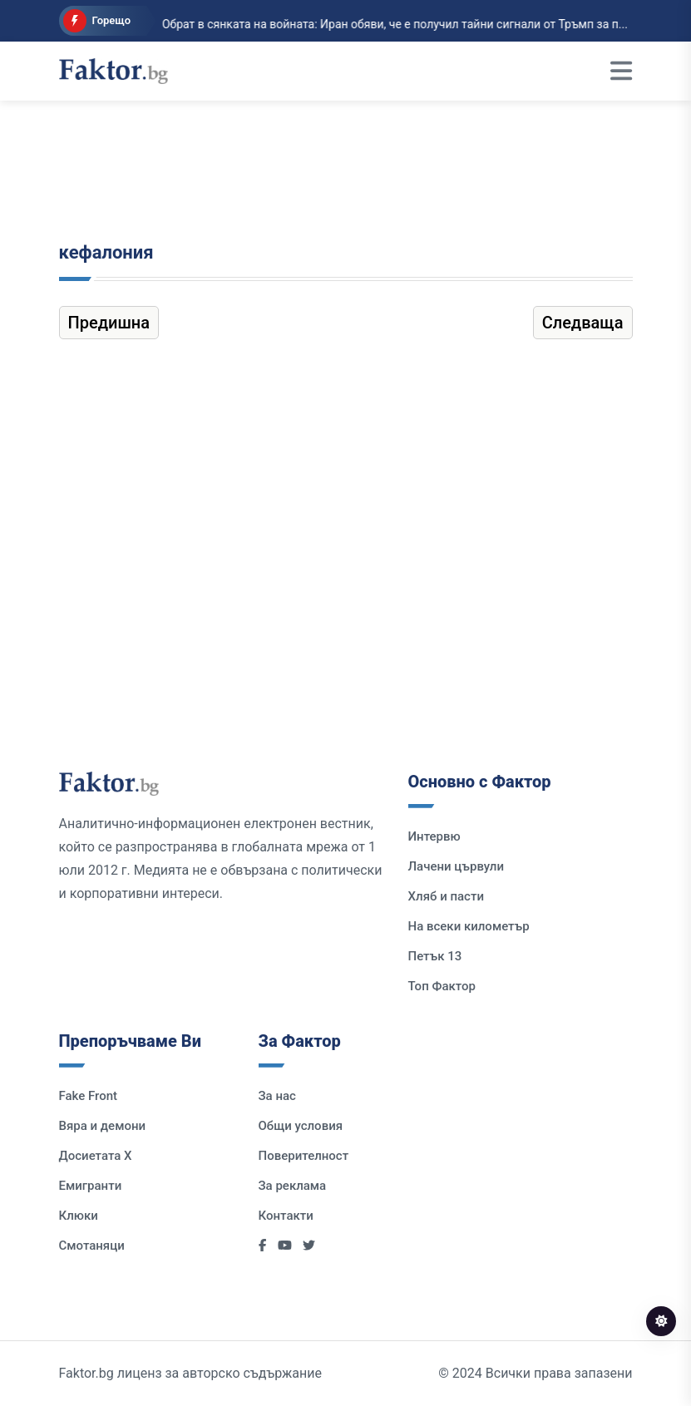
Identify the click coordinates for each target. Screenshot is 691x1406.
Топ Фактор (442, 986)
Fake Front (88, 1095)
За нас (277, 1095)
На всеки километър (469, 926)
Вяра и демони (102, 1125)
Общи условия (301, 1125)
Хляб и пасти (446, 896)
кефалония (106, 252)
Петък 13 (435, 956)
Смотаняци (92, 1245)
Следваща (583, 323)
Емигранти (90, 1185)
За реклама (293, 1185)
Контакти (286, 1215)
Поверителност (304, 1155)
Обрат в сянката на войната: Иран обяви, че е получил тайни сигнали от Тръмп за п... (379, 24)
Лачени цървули (456, 866)
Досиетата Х (95, 1155)
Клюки (78, 1215)
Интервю (434, 836)
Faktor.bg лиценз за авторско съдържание (190, 1373)
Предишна (109, 323)
